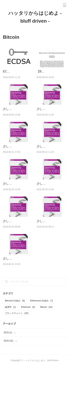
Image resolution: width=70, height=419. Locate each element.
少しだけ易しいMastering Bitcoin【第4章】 (52, 259)
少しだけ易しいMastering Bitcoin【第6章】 (52, 212)
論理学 (10, 359)
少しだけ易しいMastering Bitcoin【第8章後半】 (18, 165)
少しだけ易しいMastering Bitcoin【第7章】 (18, 212)
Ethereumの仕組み (41, 353)
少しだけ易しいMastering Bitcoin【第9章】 (52, 118)
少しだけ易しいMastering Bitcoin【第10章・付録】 (17, 118)
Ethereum (28, 359)
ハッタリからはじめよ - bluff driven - (35, 17)
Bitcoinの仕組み (15, 353)
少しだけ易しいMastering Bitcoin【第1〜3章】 (17, 306)
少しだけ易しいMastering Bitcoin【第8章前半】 (52, 165)
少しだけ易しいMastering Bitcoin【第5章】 (18, 259)
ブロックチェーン (16, 366)
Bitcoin (46, 359)
